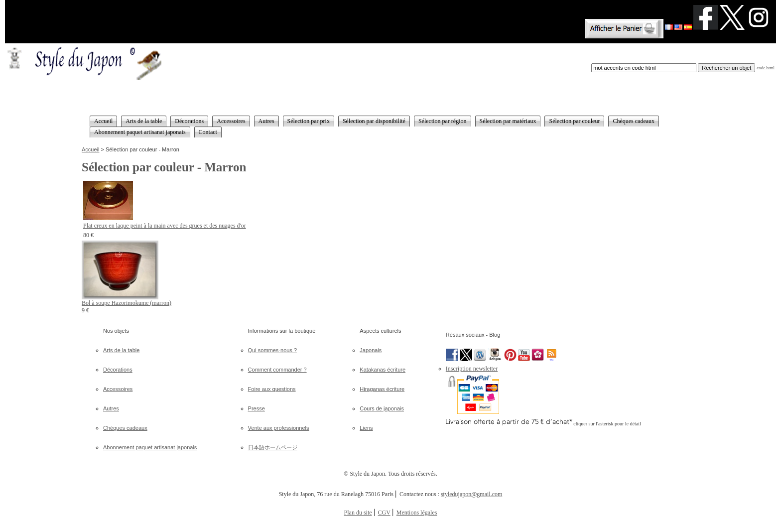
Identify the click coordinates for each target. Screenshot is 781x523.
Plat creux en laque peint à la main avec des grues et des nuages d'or (164, 225)
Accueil (90, 149)
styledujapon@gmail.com (471, 494)
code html (766, 67)
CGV (384, 512)
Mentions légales (416, 512)
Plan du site (358, 512)
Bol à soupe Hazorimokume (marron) (126, 302)
